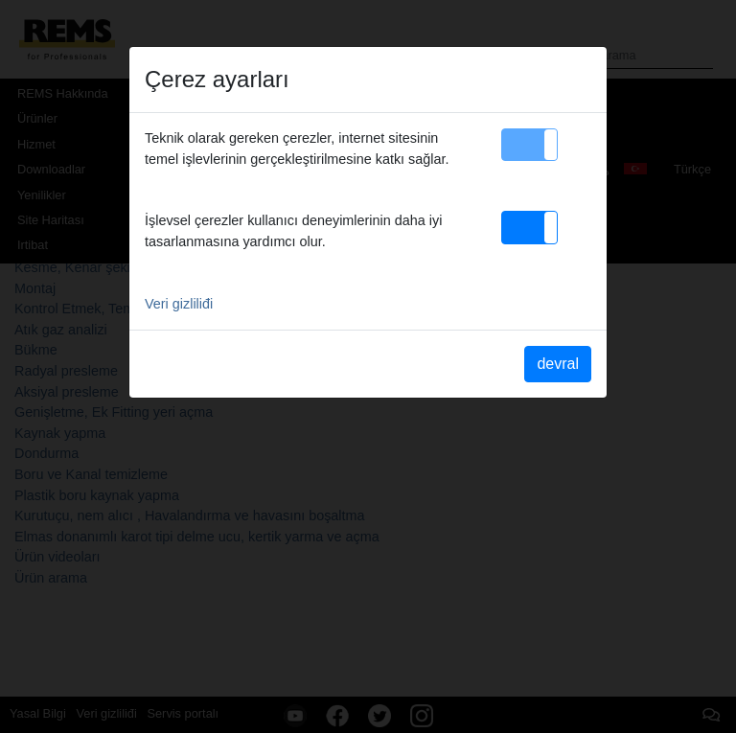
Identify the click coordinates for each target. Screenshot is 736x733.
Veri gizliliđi (179, 303)
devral (558, 363)
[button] (529, 144)
